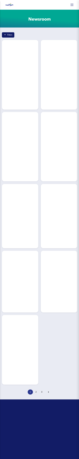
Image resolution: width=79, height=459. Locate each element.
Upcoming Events (10, 422)
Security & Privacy (10, 448)
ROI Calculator (8, 413)
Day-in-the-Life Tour (10, 418)
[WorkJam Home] (9, 4)
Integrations (7, 444)
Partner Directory (9, 440)
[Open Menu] (72, 5)
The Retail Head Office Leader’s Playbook (20, 426)
